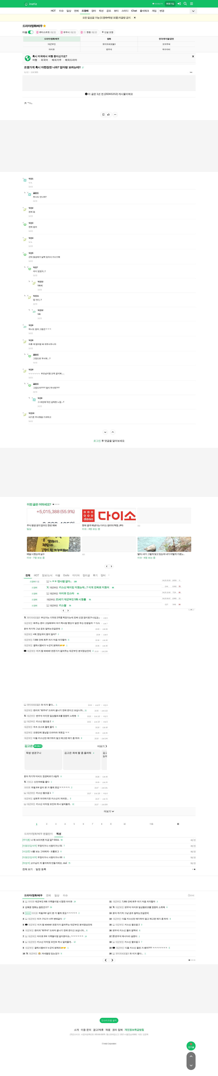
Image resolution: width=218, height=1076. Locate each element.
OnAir (66, 575)
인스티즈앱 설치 (109, 1020)
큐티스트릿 (46, 32)
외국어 (44, 60)
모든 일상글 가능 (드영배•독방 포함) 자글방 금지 (107, 17)
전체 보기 (27, 869)
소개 (76, 1029)
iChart (134, 10)
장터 (93, 10)
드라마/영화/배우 (32, 26)
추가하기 (38, 746)
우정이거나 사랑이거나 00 (44, 857)
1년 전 (26, 72)
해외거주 (56, 60)
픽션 (101, 10)
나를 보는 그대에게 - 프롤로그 (42, 851)
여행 (34, 60)
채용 (108, 1029)
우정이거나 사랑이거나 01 (44, 846)
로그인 (97, 441)
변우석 (109, 49)
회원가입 (170, 4)
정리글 (86, 575)
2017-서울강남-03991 (128, 1034)
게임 (154, 10)
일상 (69, 10)
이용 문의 (86, 1029)
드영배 (85, 10)
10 (124, 824)
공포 (108, 10)
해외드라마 (71, 60)
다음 (151, 824)
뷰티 (116, 10)
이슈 (61, 10)
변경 (162, 10)
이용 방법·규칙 (158, 4)
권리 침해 (117, 1029)
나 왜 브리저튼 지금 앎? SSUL (43, 840)
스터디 (124, 10)
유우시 (68, 32)
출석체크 (144, 10)
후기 (95, 575)
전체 (27, 575)
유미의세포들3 (109, 44)
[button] (106, 566)
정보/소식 (47, 575)
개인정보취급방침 (134, 1029)
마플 (57, 575)
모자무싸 (166, 44)
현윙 (89, 32)
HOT (53, 10)
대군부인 (52, 44)
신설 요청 (107, 32)
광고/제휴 (98, 1029)
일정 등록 (41, 869)
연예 (76, 10)
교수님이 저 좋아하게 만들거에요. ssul (46, 863)
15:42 (191, 895)
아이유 (52, 49)
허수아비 (166, 49)
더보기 (102, 746)
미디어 (76, 575)
